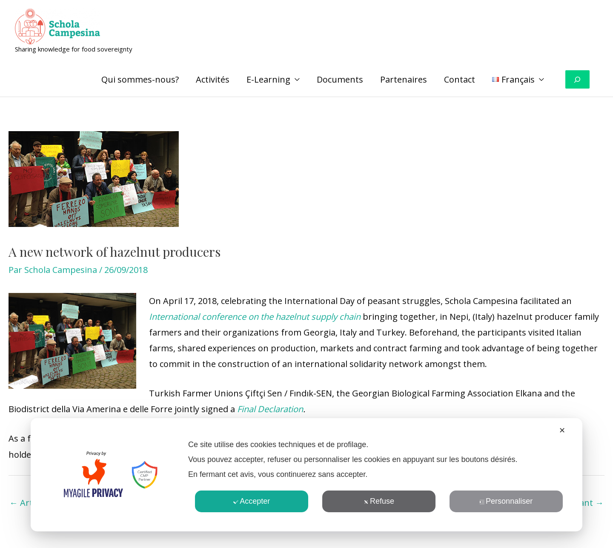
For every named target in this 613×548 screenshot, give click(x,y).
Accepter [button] (251, 501)
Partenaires (403, 79)
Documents (340, 79)
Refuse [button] (379, 501)
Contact (459, 79)
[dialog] (306, 474)
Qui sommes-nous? (140, 79)
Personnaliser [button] (506, 501)
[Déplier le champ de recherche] (577, 79)
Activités (212, 79)
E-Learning (268, 79)
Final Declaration (270, 409)
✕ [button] (562, 430)
